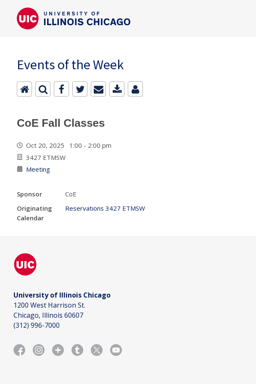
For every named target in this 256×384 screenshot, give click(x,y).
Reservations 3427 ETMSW (105, 208)
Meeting (38, 169)
